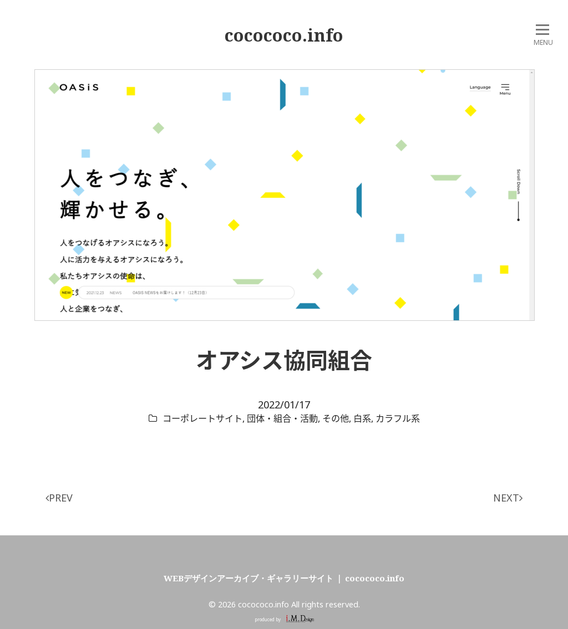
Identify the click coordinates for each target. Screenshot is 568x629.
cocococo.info (284, 35)
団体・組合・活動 (282, 418)
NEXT (508, 497)
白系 (362, 418)
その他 (335, 418)
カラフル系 (398, 418)
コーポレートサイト (202, 418)
